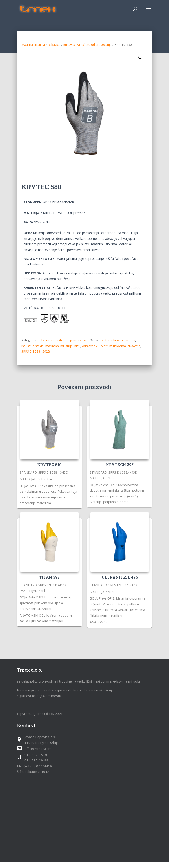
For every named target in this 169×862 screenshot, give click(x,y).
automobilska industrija (118, 340)
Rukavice (54, 44)
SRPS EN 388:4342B (35, 351)
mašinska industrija (59, 346)
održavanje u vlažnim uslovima (104, 346)
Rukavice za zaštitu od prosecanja (87, 44)
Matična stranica (33, 44)
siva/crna (134, 346)
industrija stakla (32, 346)
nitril (77, 346)
